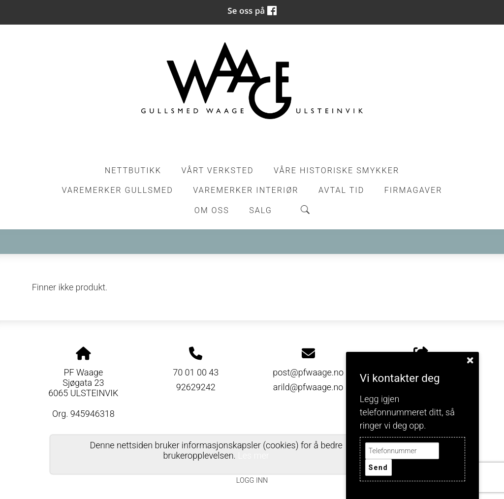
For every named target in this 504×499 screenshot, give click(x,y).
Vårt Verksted (217, 170)
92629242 (196, 387)
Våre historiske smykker (336, 170)
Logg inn (252, 480)
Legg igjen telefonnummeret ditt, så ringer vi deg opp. (407, 412)
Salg (260, 210)
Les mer (253, 455)
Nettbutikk (133, 170)
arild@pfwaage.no (308, 387)
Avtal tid (341, 190)
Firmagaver (413, 190)
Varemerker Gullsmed (117, 190)
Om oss (211, 210)
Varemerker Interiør (245, 190)
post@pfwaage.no (308, 372)
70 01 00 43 (196, 372)
